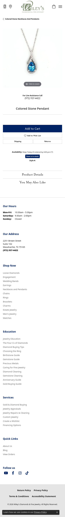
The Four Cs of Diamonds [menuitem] (15, 342)
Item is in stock (32, 156)
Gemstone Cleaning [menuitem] (12, 375)
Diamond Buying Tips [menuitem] (13, 347)
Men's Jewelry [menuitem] (9, 314)
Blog (5, 450)
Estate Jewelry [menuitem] (10, 309)
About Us (7, 446)
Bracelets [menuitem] (7, 301)
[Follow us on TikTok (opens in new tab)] (27, 473)
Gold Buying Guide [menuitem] (12, 383)
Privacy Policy (41, 490)
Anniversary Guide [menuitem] (12, 379)
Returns (47, 141)
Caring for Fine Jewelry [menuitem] (14, 367)
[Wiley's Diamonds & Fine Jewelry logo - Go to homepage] (32, 6)
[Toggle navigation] (60, 6)
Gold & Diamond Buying (15, 404)
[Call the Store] (10, 250)
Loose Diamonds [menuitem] (11, 273)
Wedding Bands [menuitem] (10, 281)
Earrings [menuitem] (7, 285)
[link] (5, 6)
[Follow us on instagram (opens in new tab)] (20, 473)
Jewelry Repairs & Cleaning (16, 412)
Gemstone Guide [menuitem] (11, 359)
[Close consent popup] (57, 512)
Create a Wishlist (11, 421)
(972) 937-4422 (32, 98)
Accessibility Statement (44, 496)
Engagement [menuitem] (9, 277)
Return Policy (24, 490)
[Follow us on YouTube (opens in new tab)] (6, 473)
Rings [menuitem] (5, 297)
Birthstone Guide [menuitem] (11, 355)
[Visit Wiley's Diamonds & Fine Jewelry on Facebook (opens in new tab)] (13, 473)
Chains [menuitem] (6, 293)
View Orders (9, 454)
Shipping (17, 141)
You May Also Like (33, 182)
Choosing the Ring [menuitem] (12, 351)
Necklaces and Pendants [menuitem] (15, 289)
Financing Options (12, 425)
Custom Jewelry (10, 417)
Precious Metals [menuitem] (10, 363)
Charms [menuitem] (7, 305)
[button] (54, 7)
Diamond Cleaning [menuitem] (12, 371)
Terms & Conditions (19, 496)
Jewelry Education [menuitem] (11, 338)
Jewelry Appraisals (12, 408)
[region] (32, 58)
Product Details (32, 174)
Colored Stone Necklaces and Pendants (22, 19)
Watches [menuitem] (7, 318)
